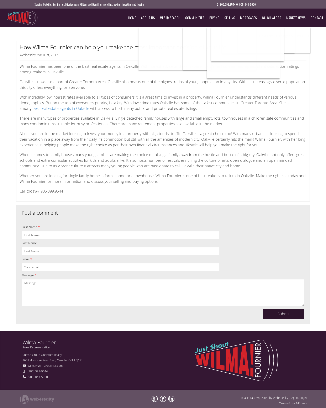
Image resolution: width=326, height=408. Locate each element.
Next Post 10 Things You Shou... (284, 36)
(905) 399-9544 (38, 371)
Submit (284, 313)
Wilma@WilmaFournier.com (45, 366)
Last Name (29, 243)
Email (27, 259)
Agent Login (299, 398)
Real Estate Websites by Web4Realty (264, 398)
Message (29, 275)
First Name (31, 227)
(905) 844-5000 (38, 377)
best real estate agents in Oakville (60, 108)
